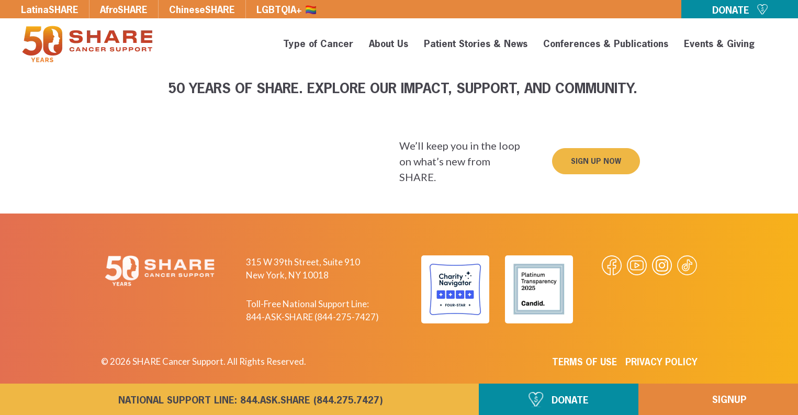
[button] (773, 46)
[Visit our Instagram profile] (662, 265)
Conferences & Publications (604, 44)
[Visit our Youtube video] (637, 265)
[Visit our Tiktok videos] (687, 265)
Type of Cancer (317, 44)
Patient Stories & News (474, 44)
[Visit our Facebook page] (612, 265)
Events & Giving (717, 44)
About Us (387, 44)
